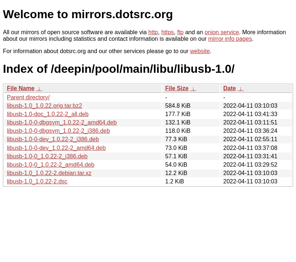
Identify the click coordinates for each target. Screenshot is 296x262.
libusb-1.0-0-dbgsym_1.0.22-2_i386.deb (58, 131)
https (167, 32)
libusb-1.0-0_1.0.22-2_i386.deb (47, 156)
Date (229, 88)
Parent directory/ (28, 97)
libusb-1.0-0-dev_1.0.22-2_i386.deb (53, 139)
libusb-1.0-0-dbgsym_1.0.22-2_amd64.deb (62, 122)
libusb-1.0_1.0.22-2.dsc (37, 181)
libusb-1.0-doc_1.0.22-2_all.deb (47, 114)
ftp (180, 32)
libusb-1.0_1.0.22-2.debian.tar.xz (49, 173)
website (200, 51)
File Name (21, 88)
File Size (177, 88)
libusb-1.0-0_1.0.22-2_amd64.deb (50, 165)
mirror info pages (230, 39)
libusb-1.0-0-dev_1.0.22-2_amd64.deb (56, 148)
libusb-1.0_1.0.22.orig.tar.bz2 (44, 106)
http (153, 32)
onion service (222, 32)
